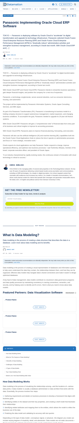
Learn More (17, 67)
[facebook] (53, 4)
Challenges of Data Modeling (14, 364)
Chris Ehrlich (9, 55)
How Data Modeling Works (13, 353)
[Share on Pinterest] (73, 16)
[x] (56, 4)
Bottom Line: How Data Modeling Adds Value (18, 375)
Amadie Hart (8, 249)
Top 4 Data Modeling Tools (13, 372)
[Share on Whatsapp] (75, 16)
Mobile (65, 9)
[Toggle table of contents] (39, 348)
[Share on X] (70, 16)
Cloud (43, 9)
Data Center (27, 9)
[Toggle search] (75, 4)
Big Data (16, 9)
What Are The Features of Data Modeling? (18, 357)
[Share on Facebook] (67, 16)
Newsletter (66, 4)
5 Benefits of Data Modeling (13, 361)
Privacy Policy (66, 207)
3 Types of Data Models (13, 368)
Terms (59, 207)
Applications (54, 9)
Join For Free (39, 204)
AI (36, 9)
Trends (7, 9)
